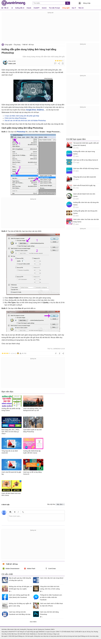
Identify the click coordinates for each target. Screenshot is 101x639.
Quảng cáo (41, 629)
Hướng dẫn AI (19, 8)
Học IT (74, 8)
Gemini (44, 8)
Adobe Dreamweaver (11, 569)
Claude (29, 8)
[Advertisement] (50, 27)
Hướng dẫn (23, 629)
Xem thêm (33, 622)
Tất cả (6, 8)
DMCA (52, 629)
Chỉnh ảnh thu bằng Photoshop (15, 118)
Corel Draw (50, 569)
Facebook (47, 629)
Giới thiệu (4, 629)
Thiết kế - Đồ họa (28, 44)
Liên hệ (35, 629)
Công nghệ (65, 8)
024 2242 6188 (21, 634)
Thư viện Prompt (54, 8)
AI (12, 8)
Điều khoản (11, 629)
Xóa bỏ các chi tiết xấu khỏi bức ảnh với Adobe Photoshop (25, 120)
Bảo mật (17, 629)
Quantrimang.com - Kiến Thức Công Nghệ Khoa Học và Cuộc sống (13, 3)
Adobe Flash (29, 569)
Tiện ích (81, 8)
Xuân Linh (12, 63)
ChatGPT (36, 8)
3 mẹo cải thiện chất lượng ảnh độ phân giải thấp (22, 116)
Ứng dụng (17, 44)
